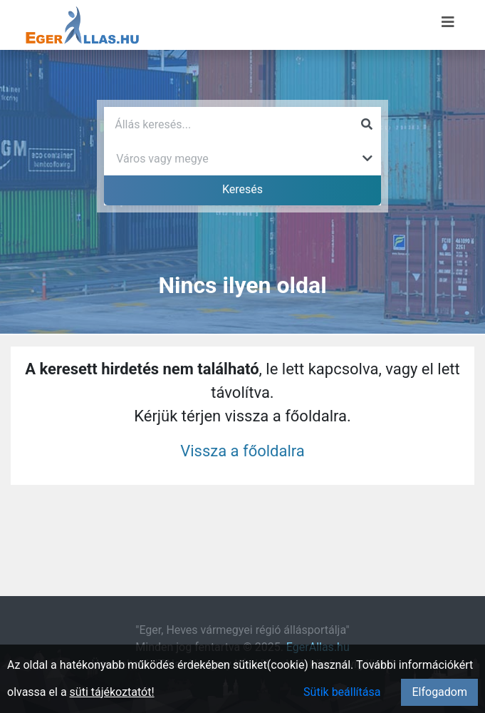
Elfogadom (439, 692)
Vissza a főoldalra (242, 451)
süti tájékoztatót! (112, 692)
